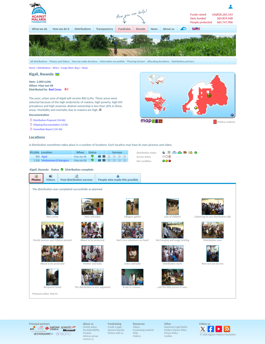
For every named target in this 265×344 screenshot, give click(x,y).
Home (32, 67)
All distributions (38, 61)
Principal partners (39, 323)
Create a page (115, 326)
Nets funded (198, 18)
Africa (56, 67)
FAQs (135, 333)
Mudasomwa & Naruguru (55, 160)
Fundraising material (143, 330)
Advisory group (90, 336)
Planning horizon (136, 61)
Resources (139, 323)
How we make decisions (84, 61)
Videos (136, 326)
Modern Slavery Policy (175, 330)
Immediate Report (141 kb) (47, 129)
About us (168, 29)
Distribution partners (182, 61)
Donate (140, 29)
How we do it (61, 29)
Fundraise (124, 29)
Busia (85, 67)
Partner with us (115, 333)
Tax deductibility (91, 330)
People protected (201, 22)
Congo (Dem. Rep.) (70, 67)
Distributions (83, 29)
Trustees (87, 333)
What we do (39, 29)
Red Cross (55, 89)
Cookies (168, 336)
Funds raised (198, 14)
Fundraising (114, 323)
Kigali (44, 156)
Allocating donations (158, 61)
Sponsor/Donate (116, 330)
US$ (222, 14)
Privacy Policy (171, 333)
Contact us (88, 339)
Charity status (90, 326)
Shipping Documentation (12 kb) (50, 124)
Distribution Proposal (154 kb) (49, 120)
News (154, 29)
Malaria (137, 336)
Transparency (104, 29)
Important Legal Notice (175, 326)
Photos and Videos (59, 61)
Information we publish (112, 61)
